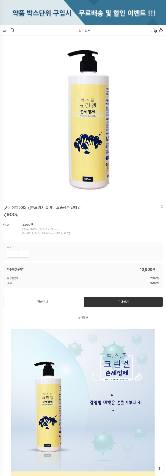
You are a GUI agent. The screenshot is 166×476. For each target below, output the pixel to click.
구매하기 (123, 302)
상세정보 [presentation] (83, 317)
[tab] (83, 317)
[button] (12, 30)
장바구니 (42, 302)
